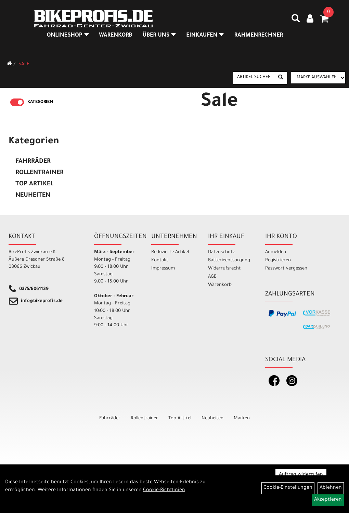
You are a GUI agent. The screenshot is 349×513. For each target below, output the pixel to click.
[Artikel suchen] (253, 77)
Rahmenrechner (258, 35)
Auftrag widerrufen (301, 475)
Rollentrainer (39, 173)
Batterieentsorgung (229, 260)
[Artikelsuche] (296, 21)
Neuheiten (32, 195)
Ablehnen (331, 488)
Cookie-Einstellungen (287, 488)
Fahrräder (33, 161)
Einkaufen (205, 35)
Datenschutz (221, 252)
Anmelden (275, 252)
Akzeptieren (328, 500)
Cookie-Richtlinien (164, 490)
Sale (23, 64)
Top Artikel (34, 184)
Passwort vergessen (286, 268)
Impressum (163, 268)
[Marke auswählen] (318, 77)
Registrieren (278, 260)
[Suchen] (280, 78)
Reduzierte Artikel (170, 252)
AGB (212, 276)
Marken (242, 418)
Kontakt (159, 260)
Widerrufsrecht (224, 268)
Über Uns (159, 35)
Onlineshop (68, 35)
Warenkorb (115, 35)
